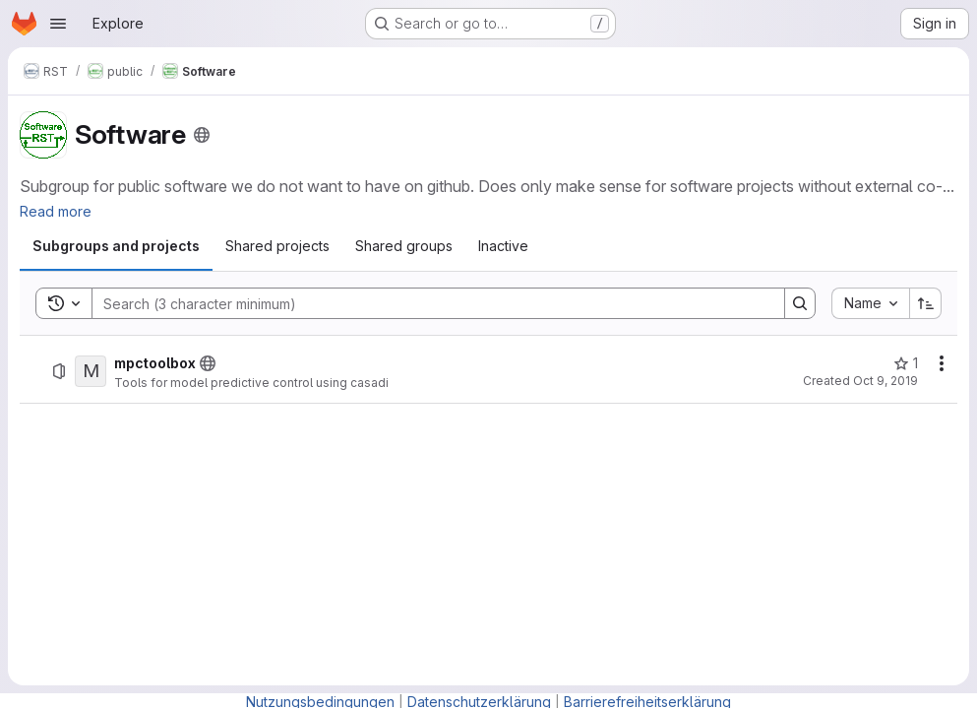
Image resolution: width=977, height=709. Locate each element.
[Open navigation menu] (58, 23)
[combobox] (870, 303)
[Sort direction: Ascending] (926, 303)
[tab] (116, 246)
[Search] (428, 303)
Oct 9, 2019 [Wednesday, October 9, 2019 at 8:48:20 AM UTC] (885, 380)
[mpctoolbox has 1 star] (905, 363)
